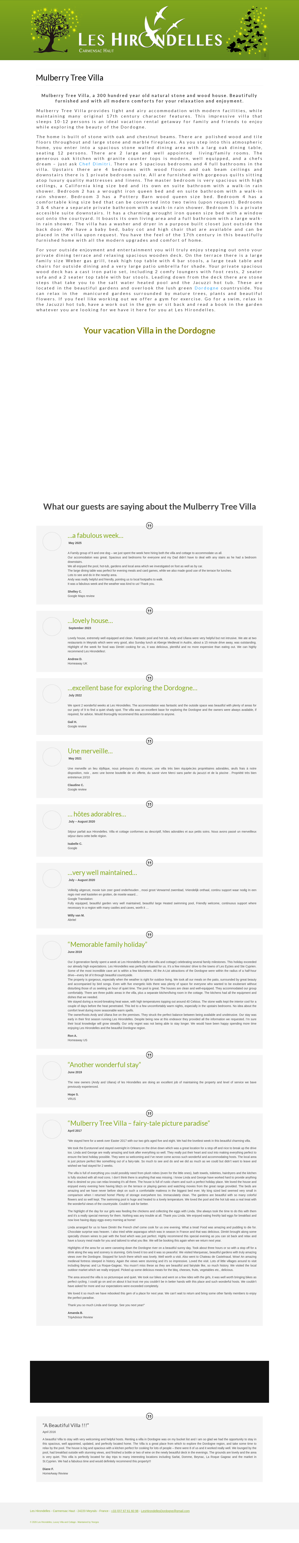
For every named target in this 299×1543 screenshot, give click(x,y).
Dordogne (207, 287)
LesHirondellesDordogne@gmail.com (165, 1511)
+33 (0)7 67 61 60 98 (124, 1511)
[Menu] (265, 55)
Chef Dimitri (94, 163)
